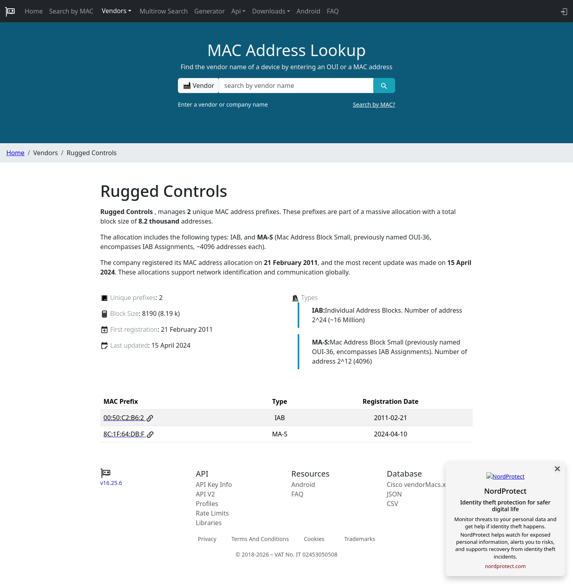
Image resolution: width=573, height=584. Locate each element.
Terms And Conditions (259, 539)
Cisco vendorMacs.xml (420, 484)
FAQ (333, 11)
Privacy (207, 539)
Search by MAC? (374, 104)
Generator (209, 11)
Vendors (114, 10)
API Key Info (214, 484)
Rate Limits (212, 513)
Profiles (207, 503)
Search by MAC (71, 11)
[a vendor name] (296, 85)
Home (34, 11)
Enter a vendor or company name (286, 104)
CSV (392, 503)
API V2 (205, 494)
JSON (394, 494)
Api (236, 11)
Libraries (209, 522)
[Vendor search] (384, 85)
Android (308, 11)
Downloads (268, 11)
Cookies (314, 539)
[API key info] (563, 11)
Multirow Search (164, 11)
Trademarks (359, 539)
